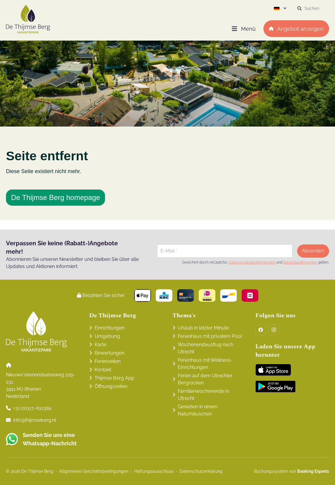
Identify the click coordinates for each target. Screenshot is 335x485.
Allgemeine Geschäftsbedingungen (93, 471)
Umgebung (107, 336)
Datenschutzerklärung (201, 471)
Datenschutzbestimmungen (252, 262)
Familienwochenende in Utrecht (203, 394)
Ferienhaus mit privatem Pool (210, 336)
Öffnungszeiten (111, 386)
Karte (100, 344)
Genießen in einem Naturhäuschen (197, 410)
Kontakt (103, 369)
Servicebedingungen (300, 262)
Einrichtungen (110, 328)
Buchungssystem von (291, 471)
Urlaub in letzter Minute (203, 328)
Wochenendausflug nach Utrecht (205, 348)
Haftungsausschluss (154, 471)
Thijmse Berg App (114, 378)
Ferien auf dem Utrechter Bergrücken (205, 379)
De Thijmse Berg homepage (55, 197)
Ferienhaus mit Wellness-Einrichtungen (205, 363)
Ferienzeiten (108, 361)
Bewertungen (109, 353)
